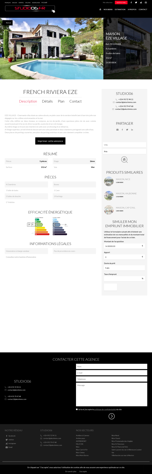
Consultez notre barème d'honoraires (21, 257)
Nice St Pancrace (118, 444)
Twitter (127, 130)
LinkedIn (132, 130)
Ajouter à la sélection (150, 20)
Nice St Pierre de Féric (120, 447)
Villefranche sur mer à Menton (123, 455)
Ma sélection (107, 2)
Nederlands (36, 2)
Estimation (120, 9)
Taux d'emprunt (110, 274)
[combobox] (124, 145)
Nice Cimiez (80, 452)
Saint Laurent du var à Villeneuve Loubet (127, 450)
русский (44, 2)
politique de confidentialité (105, 409)
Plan (61, 101)
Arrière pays (80, 438)
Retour (8, 23)
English (14, 2)
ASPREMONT (81, 441)
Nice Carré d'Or (82, 450)
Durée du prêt (109, 263)
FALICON (79, 444)
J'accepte (83, 471)
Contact (143, 9)
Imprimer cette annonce (50, 141)
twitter (136, 2)
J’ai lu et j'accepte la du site (100, 409)
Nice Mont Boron (82, 455)
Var (113, 452)
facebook (131, 2)
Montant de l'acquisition (114, 241)
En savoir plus (70, 471)
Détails (47, 101)
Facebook (122, 130)
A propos (132, 9)
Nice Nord (115, 435)
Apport (107, 252)
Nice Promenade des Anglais (122, 441)
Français (8, 2)
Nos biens (108, 9)
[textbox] (125, 144)
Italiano (28, 2)
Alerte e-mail (121, 2)
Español (21, 2)
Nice (77, 447)
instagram (141, 2)
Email (146, 2)
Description (28, 101)
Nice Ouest (116, 438)
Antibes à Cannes (82, 435)
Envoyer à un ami (117, 130)
